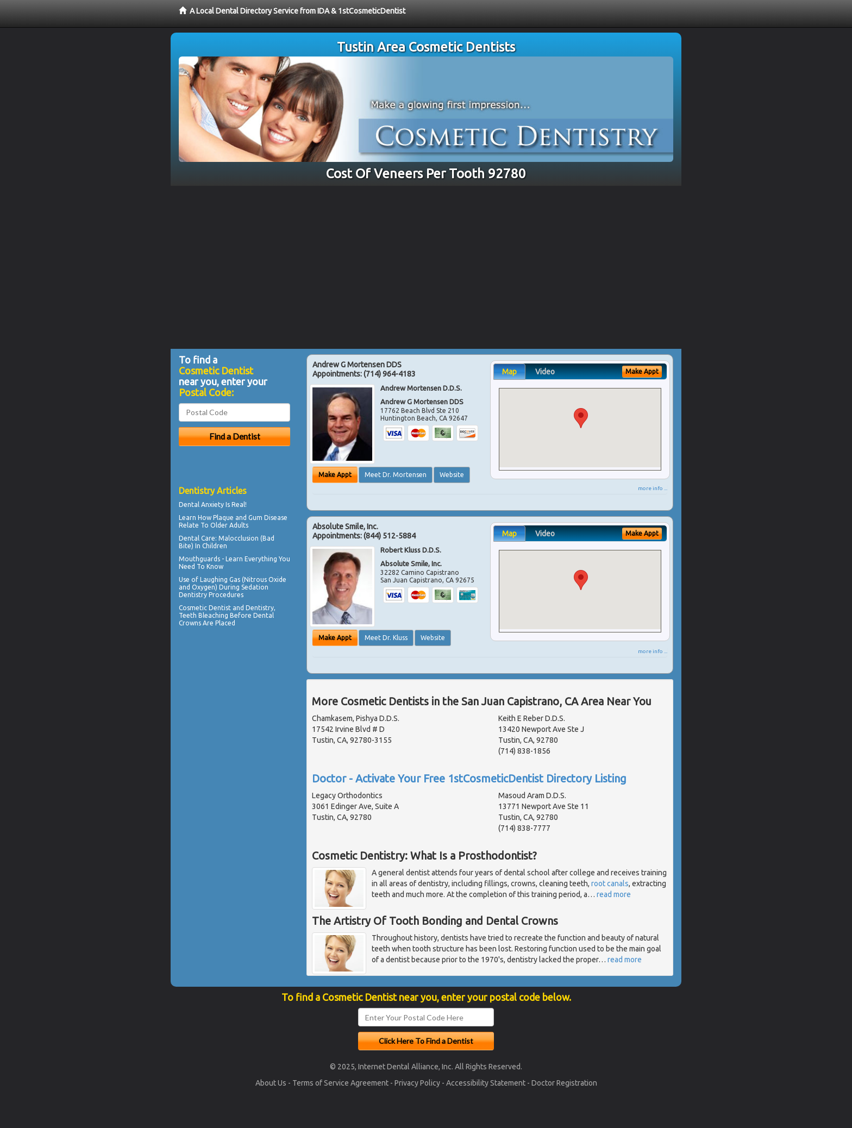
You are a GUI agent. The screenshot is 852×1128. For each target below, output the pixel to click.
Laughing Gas (220, 579)
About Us (270, 1083)
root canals (610, 883)
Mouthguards (199, 558)
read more (614, 894)
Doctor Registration (564, 1083)
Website (452, 474)
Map (509, 371)
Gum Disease (267, 517)
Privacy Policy (417, 1083)
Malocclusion (238, 538)
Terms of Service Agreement (340, 1083)
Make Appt (335, 474)
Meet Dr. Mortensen (396, 474)
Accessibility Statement (485, 1083)
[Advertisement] (426, 267)
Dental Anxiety (201, 504)
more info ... (652, 488)
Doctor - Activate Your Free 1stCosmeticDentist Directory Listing (469, 778)
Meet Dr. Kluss (386, 637)
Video (545, 371)
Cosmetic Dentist (205, 607)
